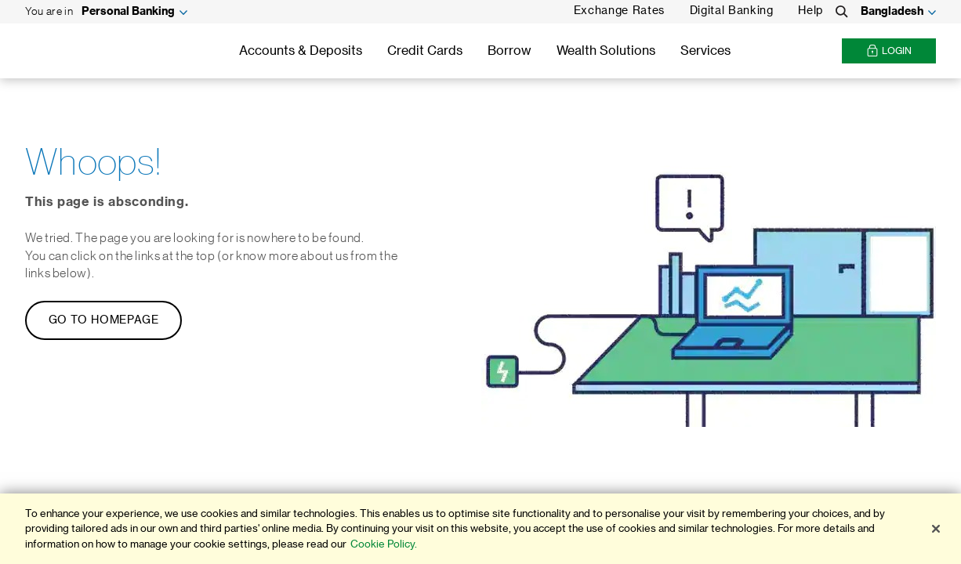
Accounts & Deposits (300, 51)
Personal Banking (128, 11)
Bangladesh (892, 11)
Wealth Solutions (606, 51)
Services (705, 51)
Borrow (509, 51)
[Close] (936, 529)
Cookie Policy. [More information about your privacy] (383, 544)
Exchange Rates (619, 10)
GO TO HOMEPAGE (104, 320)
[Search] (842, 11)
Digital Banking (732, 10)
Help (810, 10)
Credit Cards (424, 51)
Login (889, 51)
